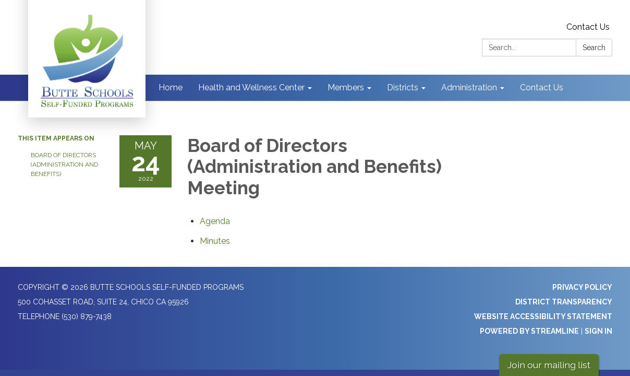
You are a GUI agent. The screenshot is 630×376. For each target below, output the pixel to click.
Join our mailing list (548, 364)
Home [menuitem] (171, 87)
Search (594, 47)
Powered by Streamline (529, 331)
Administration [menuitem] (469, 87)
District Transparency (563, 302)
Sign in (598, 331)
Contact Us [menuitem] (541, 87)
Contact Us (588, 27)
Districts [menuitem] (402, 87)
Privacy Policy (582, 287)
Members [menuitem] (346, 87)
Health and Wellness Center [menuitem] (251, 87)
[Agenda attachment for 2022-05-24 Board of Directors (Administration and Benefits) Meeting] (215, 221)
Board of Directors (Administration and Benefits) (64, 164)
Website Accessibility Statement (543, 316)
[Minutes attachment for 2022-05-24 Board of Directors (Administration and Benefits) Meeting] (215, 241)
